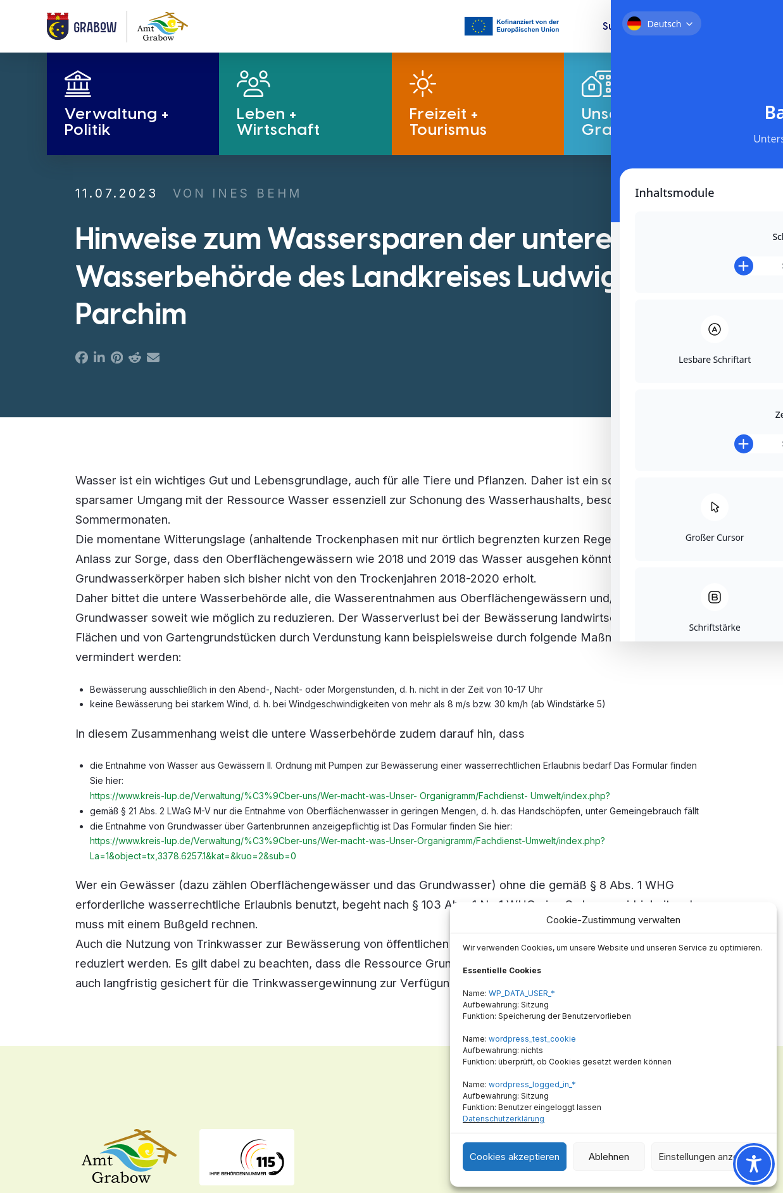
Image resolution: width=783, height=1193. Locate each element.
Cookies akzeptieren (515, 1157)
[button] (629, 27)
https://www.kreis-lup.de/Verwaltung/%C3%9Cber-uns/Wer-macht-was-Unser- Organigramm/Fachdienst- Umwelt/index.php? (350, 795)
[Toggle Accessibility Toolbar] (754, 1164)
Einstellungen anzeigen (707, 1157)
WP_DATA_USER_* (522, 993)
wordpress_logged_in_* (532, 1084)
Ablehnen (609, 1157)
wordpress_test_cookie (532, 1039)
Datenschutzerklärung (503, 1118)
